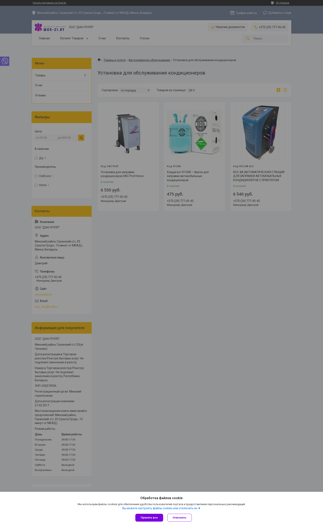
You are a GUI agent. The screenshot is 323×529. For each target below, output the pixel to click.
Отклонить (179, 517)
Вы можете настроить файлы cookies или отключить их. (160, 508)
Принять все (149, 517)
